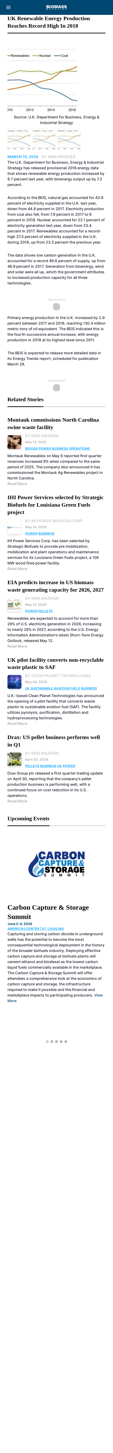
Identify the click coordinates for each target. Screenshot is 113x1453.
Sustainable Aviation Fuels (55, 688)
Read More (17, 483)
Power (45, 448)
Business (60, 448)
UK (27, 688)
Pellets (45, 611)
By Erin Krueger (42, 435)
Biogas (31, 448)
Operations (79, 448)
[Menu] (8, 7)
